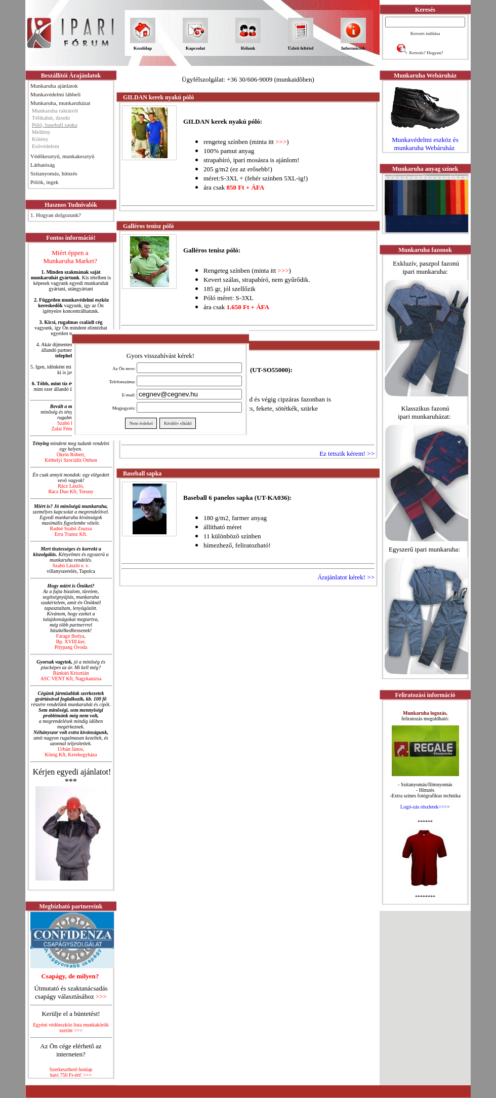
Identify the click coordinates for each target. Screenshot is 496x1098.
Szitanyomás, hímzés (53, 173)
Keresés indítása (425, 33)
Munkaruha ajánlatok (54, 86)
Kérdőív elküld (177, 423)
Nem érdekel (141, 423)
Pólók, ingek (44, 182)
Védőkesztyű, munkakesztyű (62, 156)
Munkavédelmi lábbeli (55, 94)
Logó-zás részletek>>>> (425, 807)
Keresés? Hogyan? (426, 52)
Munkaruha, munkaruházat (60, 103)
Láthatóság (42, 165)
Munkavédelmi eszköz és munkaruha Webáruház (425, 144)
